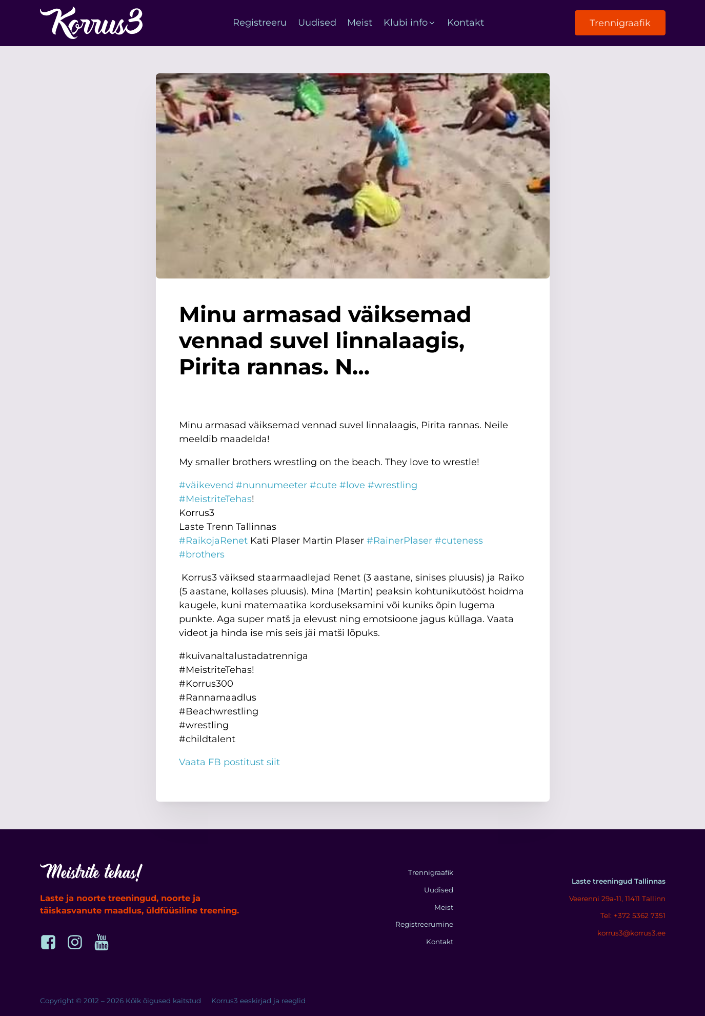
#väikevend (206, 485)
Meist (359, 22)
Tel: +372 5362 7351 (633, 915)
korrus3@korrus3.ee (631, 933)
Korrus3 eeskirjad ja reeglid (258, 1001)
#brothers (202, 554)
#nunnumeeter (271, 485)
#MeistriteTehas (215, 499)
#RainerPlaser (399, 540)
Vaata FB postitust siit (229, 762)
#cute (323, 485)
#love (352, 485)
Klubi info (410, 22)
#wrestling (392, 485)
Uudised (317, 22)
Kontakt (465, 22)
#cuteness (459, 540)
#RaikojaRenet (213, 540)
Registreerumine (424, 924)
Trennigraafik (620, 23)
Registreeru (260, 22)
